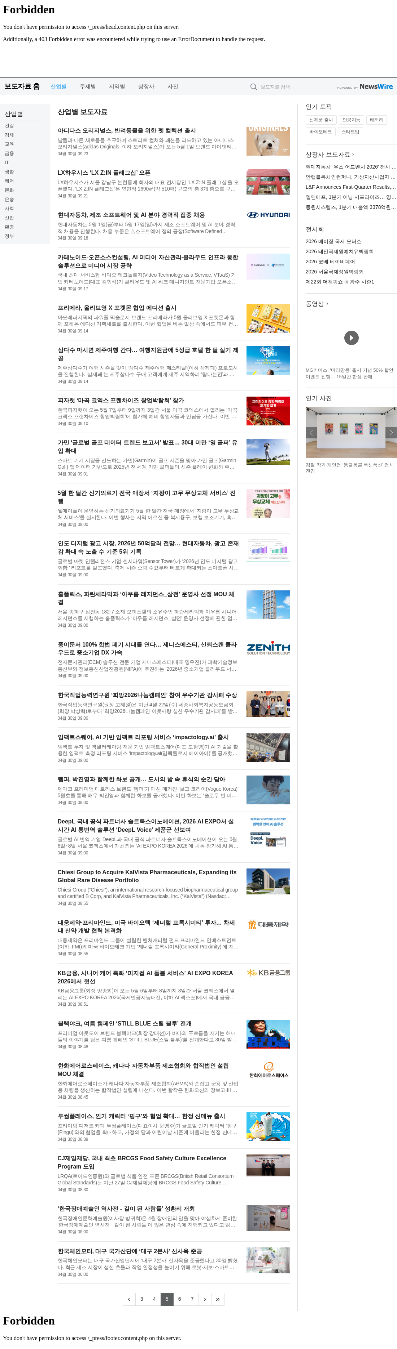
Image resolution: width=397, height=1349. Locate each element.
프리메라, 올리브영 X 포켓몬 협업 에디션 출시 (117, 308)
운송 (9, 199)
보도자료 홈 (21, 86)
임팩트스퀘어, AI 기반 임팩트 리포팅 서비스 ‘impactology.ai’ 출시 (143, 737)
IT (7, 162)
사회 (9, 208)
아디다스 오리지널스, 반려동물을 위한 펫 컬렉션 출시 (127, 131)
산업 (9, 217)
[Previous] (129, 1299)
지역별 (117, 86)
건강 (9, 125)
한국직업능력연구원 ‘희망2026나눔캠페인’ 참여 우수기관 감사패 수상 (147, 695)
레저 (9, 180)
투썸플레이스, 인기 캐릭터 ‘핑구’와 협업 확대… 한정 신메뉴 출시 (142, 1116)
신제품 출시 (321, 119)
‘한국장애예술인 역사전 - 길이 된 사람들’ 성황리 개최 (126, 1209)
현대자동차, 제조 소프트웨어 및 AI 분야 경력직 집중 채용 (131, 215)
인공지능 (352, 119)
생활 (9, 171)
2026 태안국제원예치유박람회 (340, 251)
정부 (9, 236)
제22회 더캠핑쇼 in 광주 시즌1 (340, 282)
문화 (9, 190)
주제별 (88, 86)
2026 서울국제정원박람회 (335, 271)
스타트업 (350, 131)
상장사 (146, 86)
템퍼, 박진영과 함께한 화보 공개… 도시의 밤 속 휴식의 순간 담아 (142, 779)
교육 (9, 144)
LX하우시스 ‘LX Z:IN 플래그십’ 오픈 (104, 173)
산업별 (59, 86)
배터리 (377, 119)
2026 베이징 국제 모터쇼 (334, 241)
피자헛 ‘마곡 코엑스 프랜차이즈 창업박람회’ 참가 (121, 400)
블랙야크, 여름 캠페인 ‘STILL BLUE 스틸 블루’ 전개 (125, 1023)
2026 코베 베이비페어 (330, 261)
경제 (9, 135)
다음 (391, 432)
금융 (9, 153)
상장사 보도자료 (328, 154)
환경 (9, 226)
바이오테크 (320, 131)
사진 (172, 86)
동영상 (315, 303)
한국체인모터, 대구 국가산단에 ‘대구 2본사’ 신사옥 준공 (130, 1251)
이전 (311, 432)
